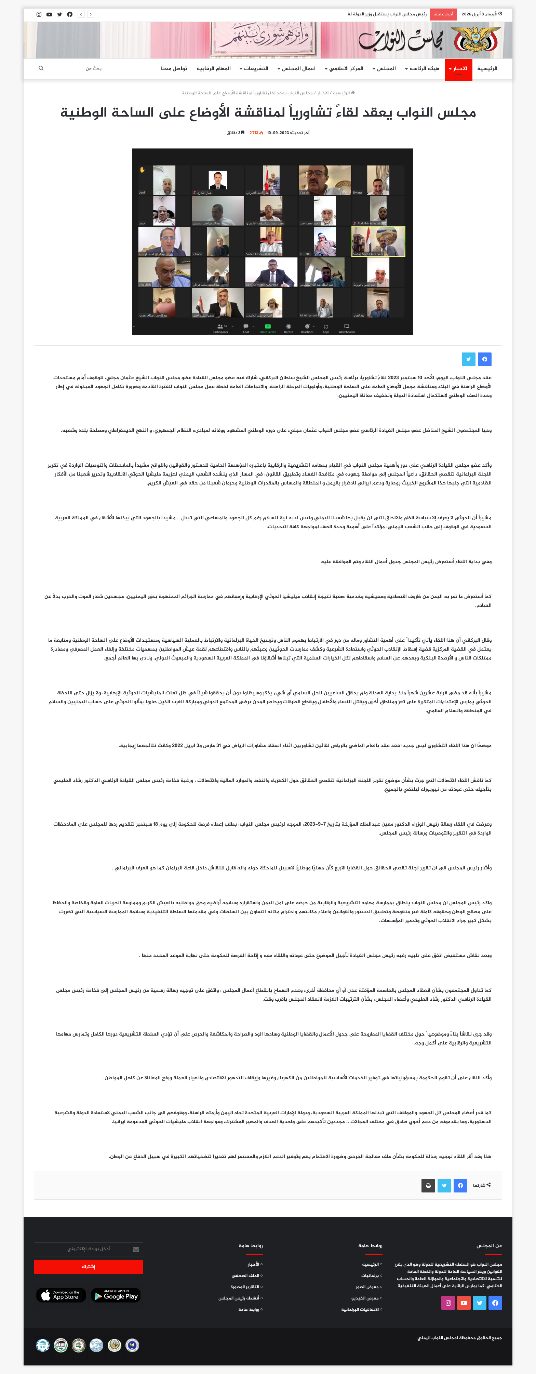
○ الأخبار (255, 1264)
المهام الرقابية (214, 69)
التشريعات (256, 69)
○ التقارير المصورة (247, 1287)
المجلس (386, 69)
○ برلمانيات (372, 1276)
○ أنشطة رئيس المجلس (240, 1298)
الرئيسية (487, 69)
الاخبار (460, 69)
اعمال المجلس (299, 69)
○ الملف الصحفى (247, 1276)
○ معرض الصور (369, 1287)
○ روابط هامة (250, 1309)
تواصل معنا (174, 69)
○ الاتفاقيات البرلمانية (362, 1309)
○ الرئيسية (372, 1264)
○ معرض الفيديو (367, 1298)
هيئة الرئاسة (425, 69)
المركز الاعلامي (346, 69)
